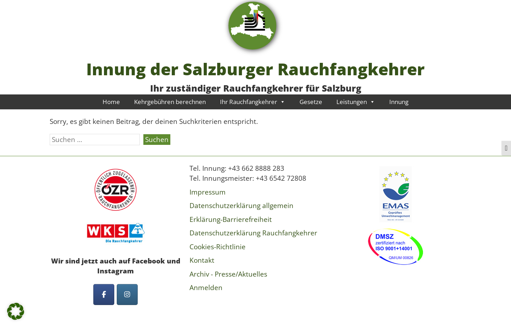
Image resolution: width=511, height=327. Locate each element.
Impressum (207, 192)
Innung (398, 102)
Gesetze (311, 102)
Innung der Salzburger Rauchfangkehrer (255, 69)
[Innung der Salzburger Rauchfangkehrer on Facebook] (103, 294)
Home (111, 102)
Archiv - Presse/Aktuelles (228, 274)
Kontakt (201, 260)
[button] (15, 311)
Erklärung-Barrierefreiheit (230, 219)
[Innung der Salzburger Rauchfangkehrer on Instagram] (127, 294)
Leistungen (355, 102)
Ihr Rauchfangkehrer (252, 102)
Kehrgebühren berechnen (170, 102)
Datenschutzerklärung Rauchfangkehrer (253, 233)
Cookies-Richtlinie (217, 246)
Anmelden (205, 287)
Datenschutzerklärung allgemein (241, 205)
